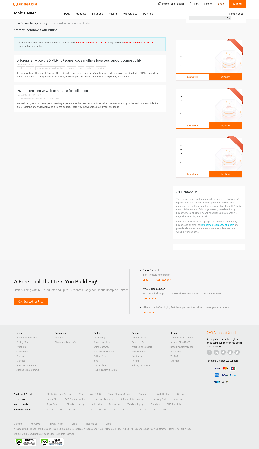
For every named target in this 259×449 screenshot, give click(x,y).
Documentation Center (182, 337)
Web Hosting (163, 394)
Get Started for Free (30, 301)
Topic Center (53, 404)
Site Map (174, 360)
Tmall (55, 429)
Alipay (188, 429)
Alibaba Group (21, 429)
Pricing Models (23, 342)
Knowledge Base (102, 342)
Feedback (137, 356)
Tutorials (155, 404)
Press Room (176, 351)
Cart (194, 3)
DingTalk (179, 429)
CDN (80, 394)
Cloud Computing (76, 404)
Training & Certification (105, 370)
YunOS (126, 429)
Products (80, 13)
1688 (100, 429)
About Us (35, 423)
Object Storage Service (119, 394)
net (81, 68)
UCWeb (154, 429)
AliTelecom (136, 429)
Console (208, 3)
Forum (135, 360)
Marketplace (130, 13)
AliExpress (77, 429)
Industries (97, 404)
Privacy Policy (56, 423)
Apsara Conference (26, 365)
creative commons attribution (50, 68)
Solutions (97, 13)
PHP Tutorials (174, 404)
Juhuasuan (65, 429)
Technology (99, 337)
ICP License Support (103, 351)
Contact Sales (236, 13)
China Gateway (101, 347)
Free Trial (59, 337)
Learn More (192, 77)
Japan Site (52, 399)
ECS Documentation (75, 399)
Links (108, 423)
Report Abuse (139, 351)
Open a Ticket (150, 298)
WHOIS (174, 356)
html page (54, 98)
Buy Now (225, 77)
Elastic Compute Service (59, 394)
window (101, 68)
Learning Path (159, 399)
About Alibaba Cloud (26, 337)
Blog (95, 360)
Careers (18, 423)
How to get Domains (102, 399)
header (72, 68)
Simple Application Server (68, 342)
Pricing (113, 13)
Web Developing (135, 404)
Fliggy (118, 429)
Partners (148, 13)
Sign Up (237, 3)
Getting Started (101, 356)
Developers (114, 404)
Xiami (171, 429)
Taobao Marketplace (40, 429)
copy (30, 68)
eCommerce (144, 394)
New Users (178, 399)
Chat (145, 279)
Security (181, 394)
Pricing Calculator (141, 365)
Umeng (162, 429)
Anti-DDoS (95, 394)
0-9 (164, 409)
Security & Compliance (181, 347)
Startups (20, 360)
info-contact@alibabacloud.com (217, 225)
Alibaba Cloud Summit (27, 370)
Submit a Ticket (140, 342)
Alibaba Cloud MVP (180, 342)
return (90, 68)
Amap (146, 429)
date (21, 68)
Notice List (91, 423)
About (66, 13)
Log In (221, 3)
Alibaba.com (90, 429)
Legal (74, 423)
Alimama (109, 429)
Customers (22, 351)
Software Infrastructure (132, 399)
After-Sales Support (142, 347)
